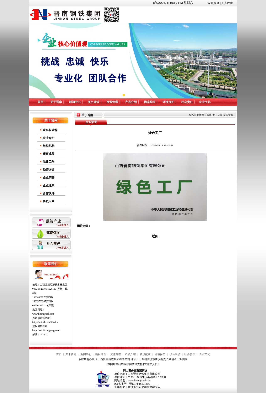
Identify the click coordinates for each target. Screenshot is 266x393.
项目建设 (93, 102)
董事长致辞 (50, 130)
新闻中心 (75, 102)
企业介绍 (48, 138)
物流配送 (149, 102)
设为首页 (213, 3)
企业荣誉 (48, 177)
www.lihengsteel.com (43, 313)
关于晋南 (56, 102)
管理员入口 (151, 364)
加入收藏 (227, 3)
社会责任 (187, 102)
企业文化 (205, 102)
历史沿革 (48, 201)
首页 (40, 102)
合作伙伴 (48, 193)
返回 (155, 236)
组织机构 (48, 146)
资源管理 (112, 102)
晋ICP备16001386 (139, 383)
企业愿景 (48, 185)
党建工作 (48, 161)
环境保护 (168, 102)
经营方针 (48, 169)
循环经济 (175, 354)
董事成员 (48, 153)
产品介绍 (131, 102)
